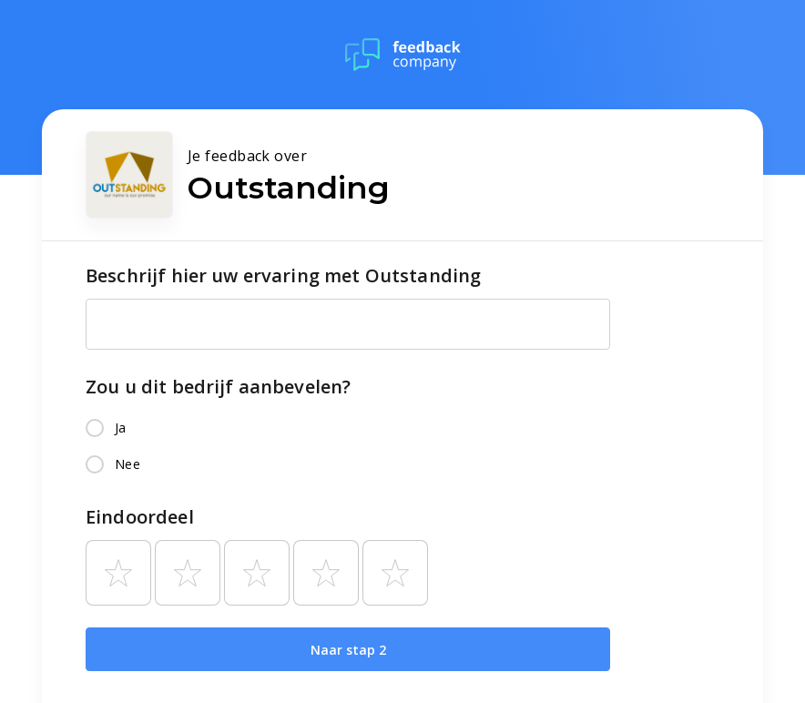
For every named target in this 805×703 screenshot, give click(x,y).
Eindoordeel (140, 516)
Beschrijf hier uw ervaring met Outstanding (283, 275)
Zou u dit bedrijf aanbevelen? (218, 386)
